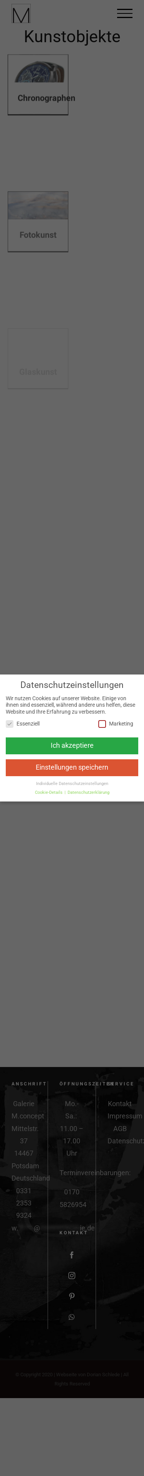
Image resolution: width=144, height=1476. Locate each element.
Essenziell (23, 723)
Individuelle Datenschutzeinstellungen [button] (72, 783)
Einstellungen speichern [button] (72, 767)
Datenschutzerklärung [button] (88, 792)
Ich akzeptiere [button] (72, 745)
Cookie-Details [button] (49, 792)
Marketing (115, 723)
